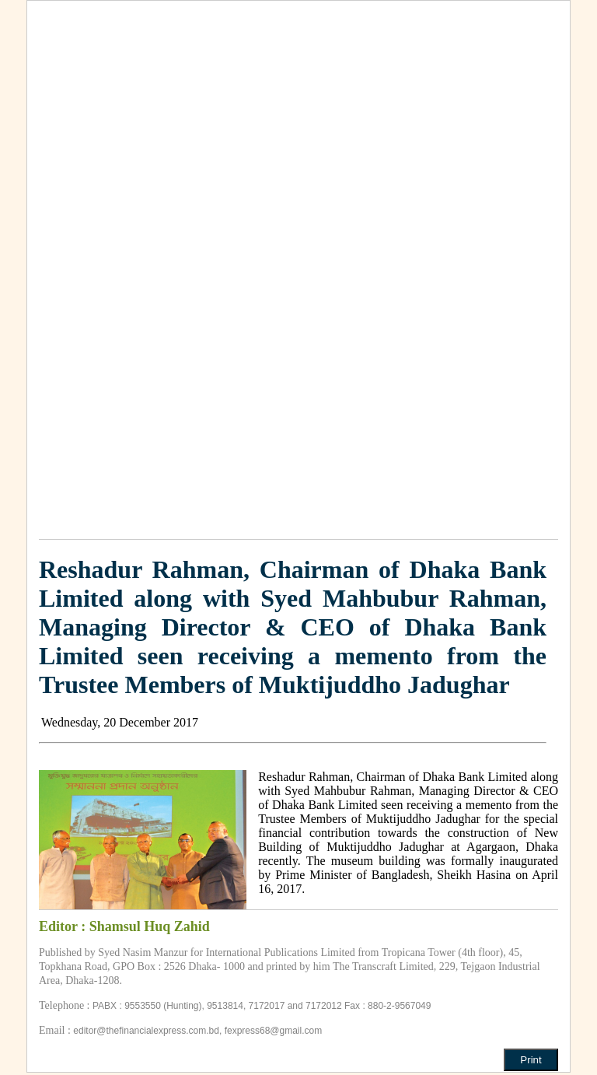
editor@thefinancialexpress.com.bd (146, 1030)
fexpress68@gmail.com (274, 1030)
